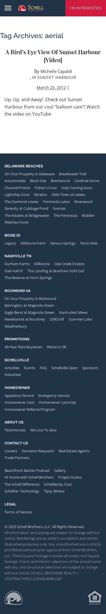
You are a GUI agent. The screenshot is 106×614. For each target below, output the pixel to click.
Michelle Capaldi (56, 71)
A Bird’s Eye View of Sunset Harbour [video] (53, 56)
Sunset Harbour (56, 77)
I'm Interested (85, 8)
